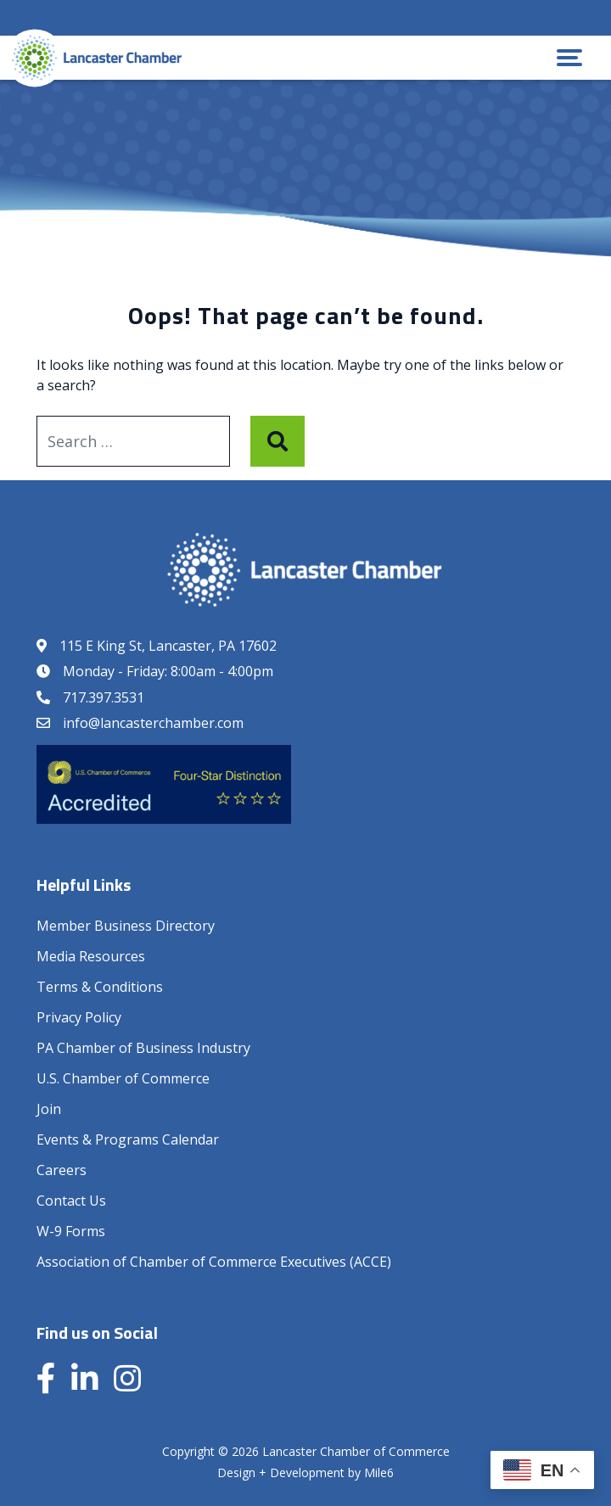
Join (48, 1109)
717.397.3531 (103, 697)
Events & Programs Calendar (127, 1139)
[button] (569, 58)
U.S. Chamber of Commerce (123, 1078)
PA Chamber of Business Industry (143, 1048)
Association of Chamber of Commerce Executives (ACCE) (213, 1261)
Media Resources (90, 956)
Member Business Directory (125, 925)
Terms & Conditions (99, 986)
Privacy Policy (78, 1017)
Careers (61, 1170)
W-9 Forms (70, 1231)
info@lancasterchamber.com (153, 723)
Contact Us (71, 1200)
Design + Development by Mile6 (305, 1472)
